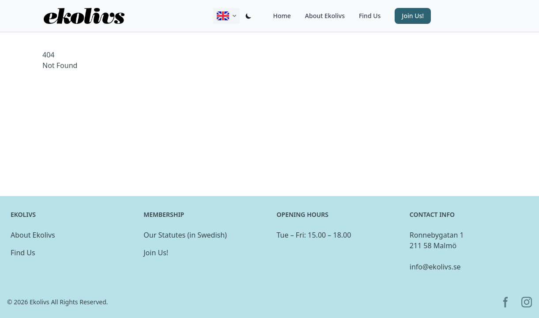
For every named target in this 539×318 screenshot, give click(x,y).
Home (282, 15)
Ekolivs (39, 302)
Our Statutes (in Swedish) (185, 235)
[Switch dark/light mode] (248, 16)
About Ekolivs (325, 15)
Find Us (370, 15)
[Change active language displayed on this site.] (226, 16)
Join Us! (155, 252)
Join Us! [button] (413, 15)
